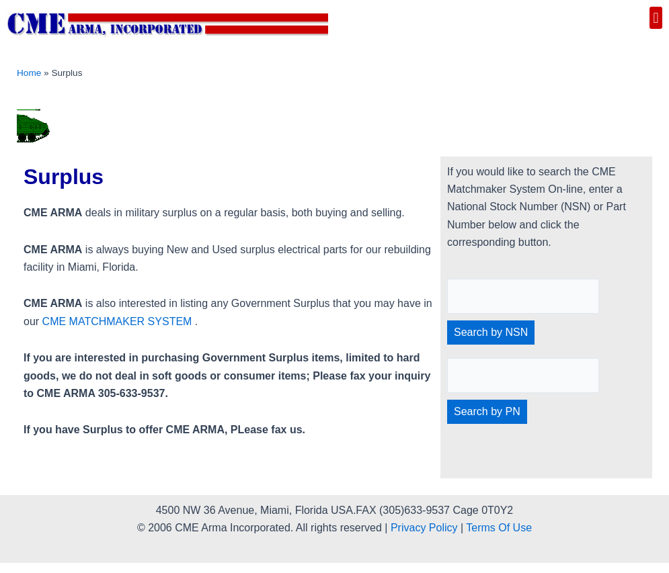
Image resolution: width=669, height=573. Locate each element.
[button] (656, 18)
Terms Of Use (499, 527)
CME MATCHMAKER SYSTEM (117, 321)
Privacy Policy (424, 527)
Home (29, 73)
